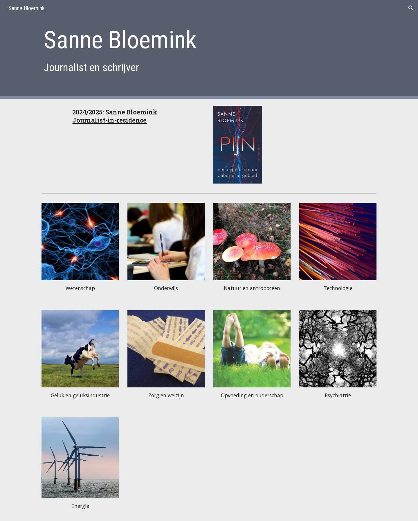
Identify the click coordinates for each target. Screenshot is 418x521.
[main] (180, 49)
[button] (411, 8)
